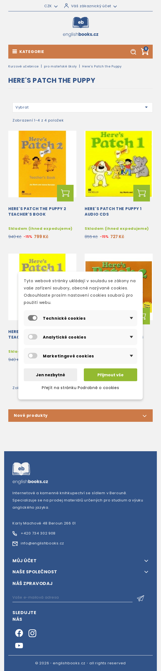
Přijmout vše (110, 375)
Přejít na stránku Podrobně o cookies (80, 387)
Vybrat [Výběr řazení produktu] (82, 107)
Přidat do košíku (65, 193)
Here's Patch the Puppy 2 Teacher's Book (37, 211)
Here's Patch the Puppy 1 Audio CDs (113, 211)
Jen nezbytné (50, 375)
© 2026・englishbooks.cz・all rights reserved (80, 663)
